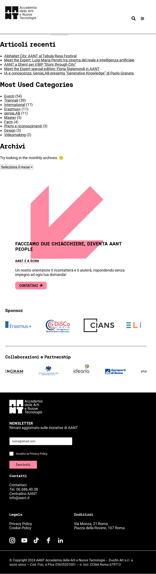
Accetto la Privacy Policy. (32, 453)
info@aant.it (19, 498)
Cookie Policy (20, 528)
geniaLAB (12, 113)
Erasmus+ (12, 109)
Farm (8, 122)
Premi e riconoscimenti (23, 126)
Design (10, 130)
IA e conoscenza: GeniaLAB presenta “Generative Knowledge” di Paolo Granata (69, 73)
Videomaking (15, 135)
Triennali (11, 100)
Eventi (9, 96)
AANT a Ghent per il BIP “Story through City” (40, 64)
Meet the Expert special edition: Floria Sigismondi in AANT (51, 69)
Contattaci (31, 285)
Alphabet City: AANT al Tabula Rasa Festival (40, 56)
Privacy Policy (20, 524)
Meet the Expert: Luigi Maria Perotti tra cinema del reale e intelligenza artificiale (69, 60)
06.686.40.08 (27, 489)
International (14, 104)
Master (10, 117)
